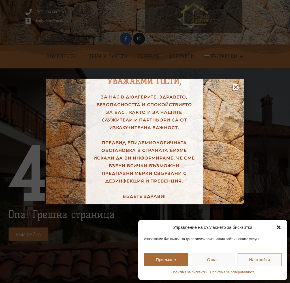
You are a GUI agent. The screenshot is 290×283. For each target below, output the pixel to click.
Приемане (166, 259)
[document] (145, 141)
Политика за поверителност (232, 272)
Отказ (212, 259)
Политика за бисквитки (189, 272)
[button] (279, 227)
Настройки (259, 259)
